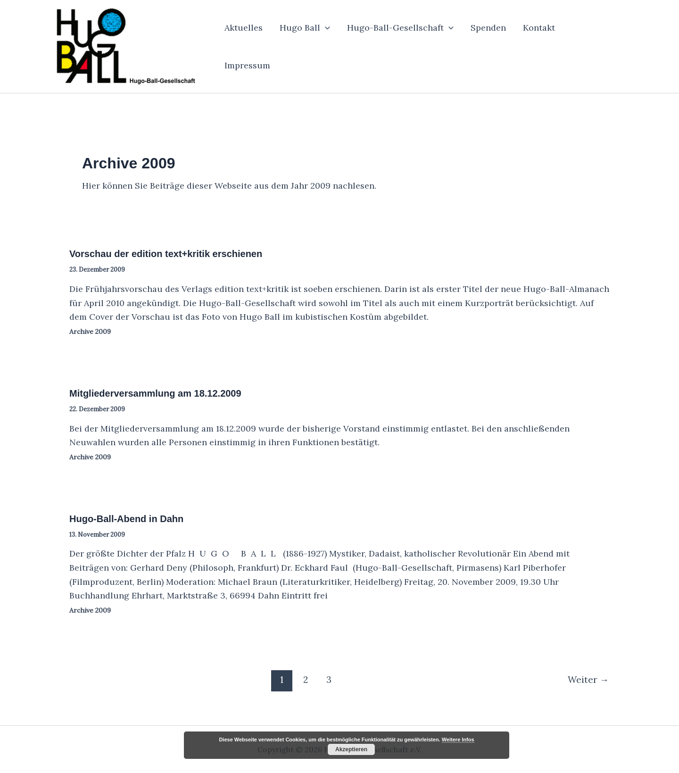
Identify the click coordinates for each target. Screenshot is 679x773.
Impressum (247, 65)
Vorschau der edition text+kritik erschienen (165, 254)
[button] (325, 28)
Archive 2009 (90, 331)
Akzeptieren (351, 749)
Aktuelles (243, 27)
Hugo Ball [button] (305, 28)
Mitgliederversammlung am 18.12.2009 (155, 393)
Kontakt (539, 27)
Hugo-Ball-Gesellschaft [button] (400, 28)
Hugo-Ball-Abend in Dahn (126, 519)
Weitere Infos (458, 739)
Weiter (588, 679)
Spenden (488, 27)
